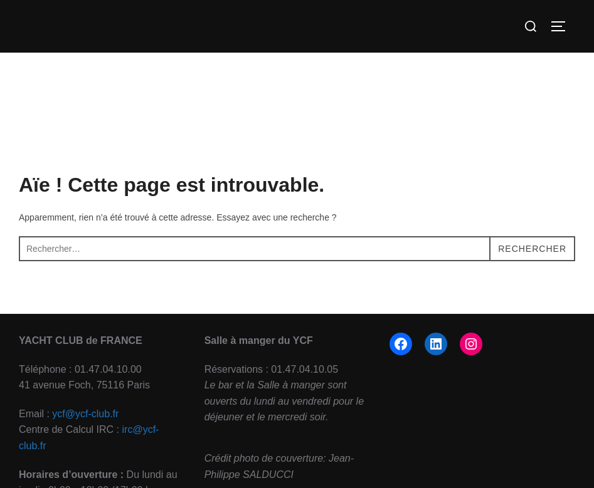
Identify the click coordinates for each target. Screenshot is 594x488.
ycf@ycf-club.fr (85, 413)
